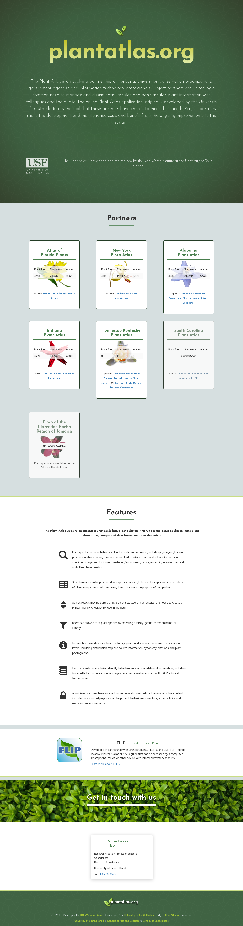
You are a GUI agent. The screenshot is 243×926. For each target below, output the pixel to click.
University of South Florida (139, 915)
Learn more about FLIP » (106, 764)
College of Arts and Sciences (123, 920)
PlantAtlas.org (173, 915)
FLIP (121, 743)
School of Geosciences (156, 920)
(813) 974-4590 (107, 874)
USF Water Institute (159, 161)
